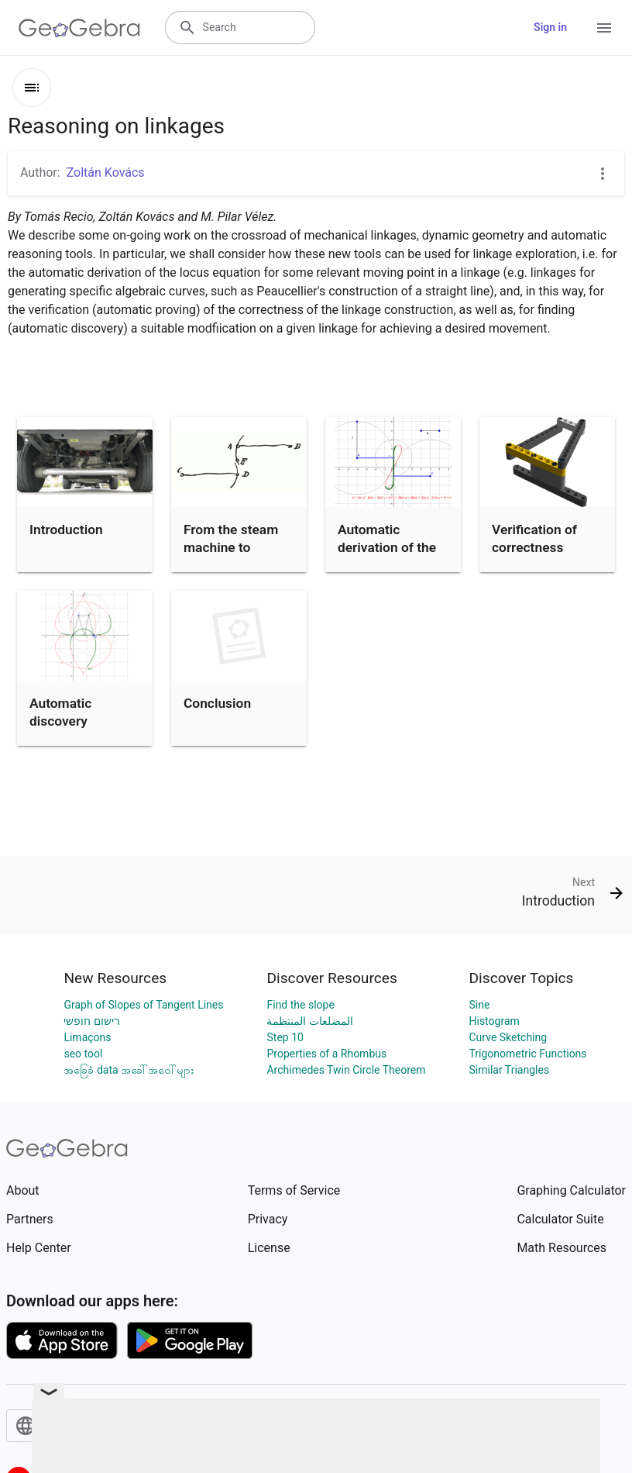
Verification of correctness (534, 538)
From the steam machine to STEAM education (237, 547)
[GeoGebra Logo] (79, 28)
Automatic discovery (60, 711)
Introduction (66, 529)
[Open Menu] (604, 28)
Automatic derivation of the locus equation (387, 547)
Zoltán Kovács (106, 172)
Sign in (550, 27)
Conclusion (217, 703)
